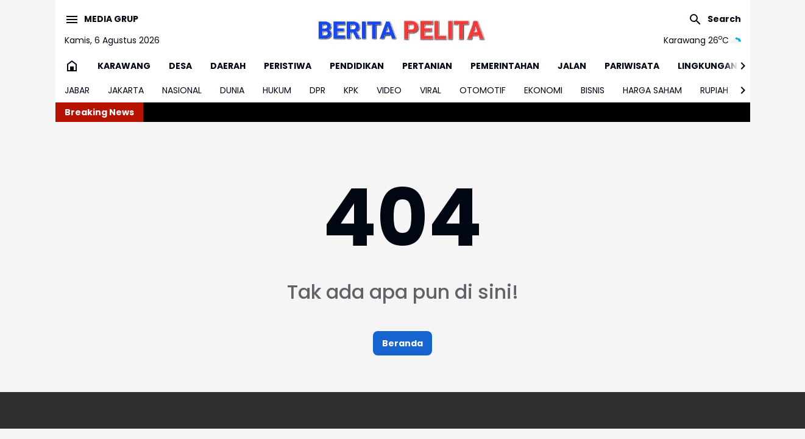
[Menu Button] (101, 19)
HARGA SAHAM (652, 90)
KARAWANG (124, 66)
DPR (317, 90)
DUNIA (232, 90)
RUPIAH (714, 90)
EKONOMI (543, 90)
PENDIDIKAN (357, 66)
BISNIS (593, 90)
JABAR (77, 90)
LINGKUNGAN (707, 66)
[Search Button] (714, 19)
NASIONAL (182, 90)
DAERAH (228, 66)
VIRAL (430, 90)
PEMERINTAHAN (504, 66)
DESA (180, 66)
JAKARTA (126, 90)
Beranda (402, 343)
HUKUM (277, 90)
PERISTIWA (287, 66)
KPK (351, 90)
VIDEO (389, 90)
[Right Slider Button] (738, 66)
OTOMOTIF (482, 90)
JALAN (572, 66)
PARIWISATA (632, 66)
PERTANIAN (427, 66)
